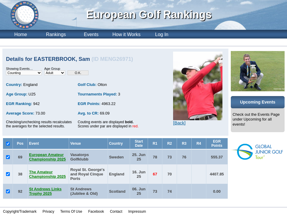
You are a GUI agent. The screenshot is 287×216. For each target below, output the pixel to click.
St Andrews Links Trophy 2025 (45, 191)
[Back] (179, 122)
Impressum (137, 211)
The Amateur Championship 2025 (47, 174)
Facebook (96, 211)
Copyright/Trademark (19, 211)
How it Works (126, 34)
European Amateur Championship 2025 (47, 156)
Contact (116, 211)
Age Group (52, 68)
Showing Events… (19, 68)
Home (20, 34)
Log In (161, 34)
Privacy (48, 211)
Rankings (56, 34)
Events (91, 34)
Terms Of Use (71, 211)
